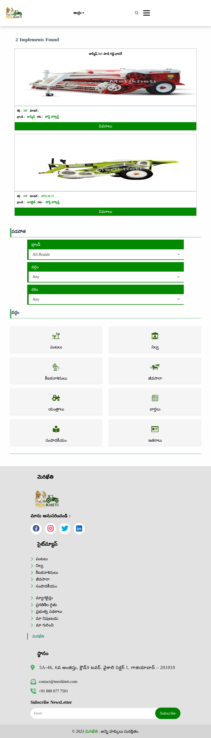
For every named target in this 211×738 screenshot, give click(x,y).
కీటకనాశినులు (47, 572)
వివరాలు (105, 126)
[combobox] (106, 254)
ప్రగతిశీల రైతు (46, 604)
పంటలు (42, 559)
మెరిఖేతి (38, 636)
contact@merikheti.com (54, 681)
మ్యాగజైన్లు (44, 598)
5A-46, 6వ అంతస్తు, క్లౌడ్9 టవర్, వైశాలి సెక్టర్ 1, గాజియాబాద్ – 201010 (107, 667)
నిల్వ (39, 565)
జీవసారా (42, 579)
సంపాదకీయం (46, 586)
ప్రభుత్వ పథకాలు (49, 611)
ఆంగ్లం (78, 13)
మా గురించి (45, 625)
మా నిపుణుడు (47, 618)
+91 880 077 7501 (49, 691)
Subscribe (168, 713)
